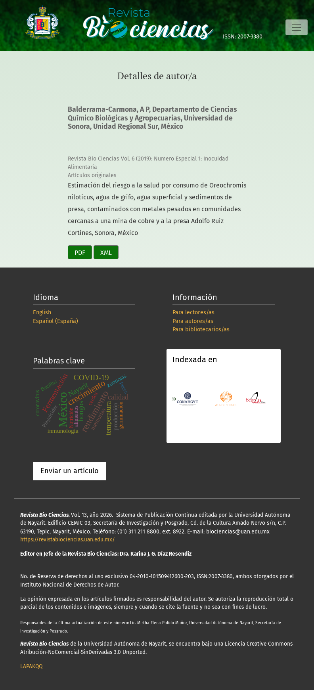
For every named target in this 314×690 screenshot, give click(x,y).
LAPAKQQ (31, 666)
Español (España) (55, 321)
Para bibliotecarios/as (201, 329)
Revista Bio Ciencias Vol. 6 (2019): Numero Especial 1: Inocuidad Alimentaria (148, 162)
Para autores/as (192, 321)
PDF (80, 252)
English (42, 312)
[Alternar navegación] (296, 27)
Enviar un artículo (69, 470)
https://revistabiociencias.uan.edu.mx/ (67, 539)
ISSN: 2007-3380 (242, 36)
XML (106, 252)
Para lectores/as (193, 312)
